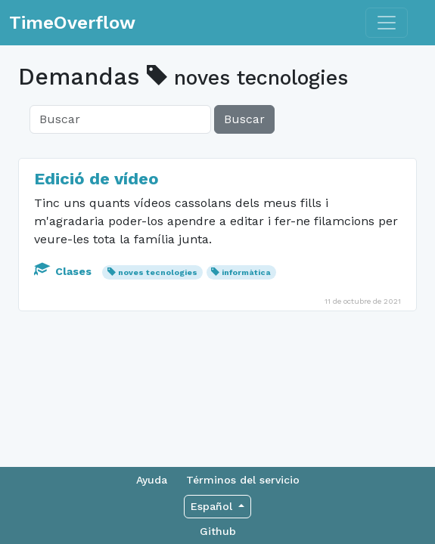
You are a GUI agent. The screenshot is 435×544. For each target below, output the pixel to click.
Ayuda (151, 480)
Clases (64, 271)
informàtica (246, 272)
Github (218, 531)
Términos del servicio (243, 480)
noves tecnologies (157, 272)
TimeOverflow (72, 22)
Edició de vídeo (96, 178)
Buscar (244, 119)
